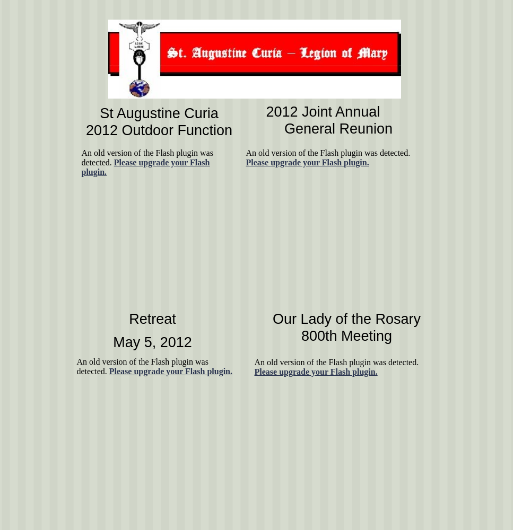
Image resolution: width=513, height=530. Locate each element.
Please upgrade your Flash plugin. (316, 371)
